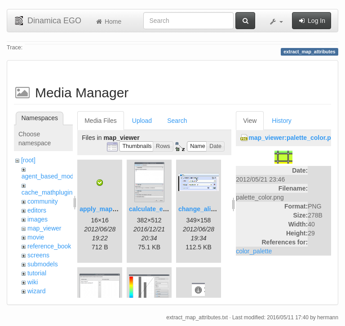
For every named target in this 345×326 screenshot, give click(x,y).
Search (177, 120)
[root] (28, 160)
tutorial (36, 273)
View (250, 120)
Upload (142, 120)
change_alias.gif (202, 209)
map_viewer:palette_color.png (293, 137)
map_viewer (44, 228)
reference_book (49, 246)
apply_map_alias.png (111, 209)
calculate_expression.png (167, 209)
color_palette (254, 251)
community (42, 201)
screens (38, 255)
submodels (42, 264)
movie (35, 237)
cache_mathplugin (47, 192)
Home (108, 21)
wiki (32, 282)
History (282, 120)
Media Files (100, 120)
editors (36, 210)
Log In (311, 20)
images (37, 219)
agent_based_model (50, 176)
